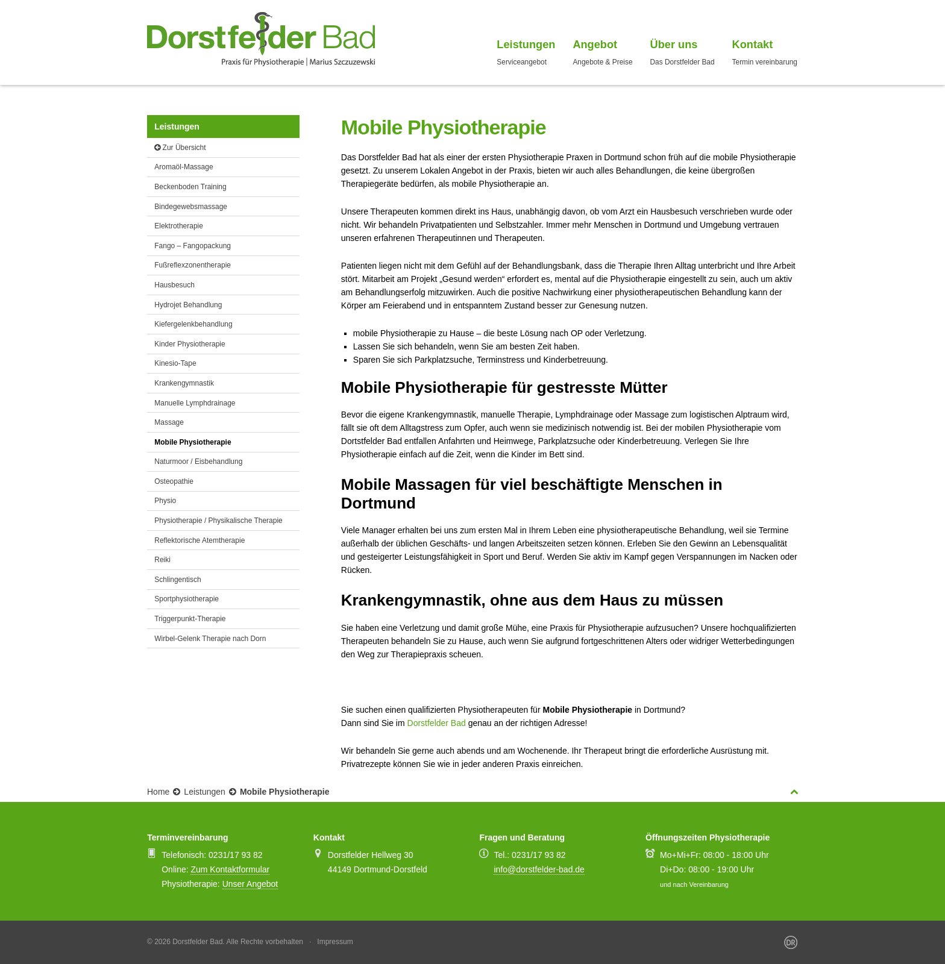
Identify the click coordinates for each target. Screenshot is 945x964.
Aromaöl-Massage (183, 167)
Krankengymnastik (184, 383)
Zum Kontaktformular (229, 869)
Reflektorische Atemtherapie (199, 540)
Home (158, 792)
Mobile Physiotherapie (192, 442)
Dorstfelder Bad (436, 723)
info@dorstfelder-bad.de (539, 869)
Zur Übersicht (180, 147)
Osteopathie (173, 481)
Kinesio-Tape (175, 363)
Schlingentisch (177, 579)
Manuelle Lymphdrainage (194, 403)
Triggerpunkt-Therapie (189, 619)
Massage (169, 422)
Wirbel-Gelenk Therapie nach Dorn (210, 638)
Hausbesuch (174, 285)
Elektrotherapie (178, 226)
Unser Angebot (250, 884)
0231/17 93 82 (236, 855)
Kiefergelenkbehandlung (193, 324)
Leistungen (204, 792)
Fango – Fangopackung (192, 246)
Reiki (162, 560)
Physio (165, 500)
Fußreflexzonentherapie (192, 265)
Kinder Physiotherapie (189, 344)
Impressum (335, 941)
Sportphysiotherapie (186, 599)
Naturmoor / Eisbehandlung (198, 461)
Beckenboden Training (190, 187)
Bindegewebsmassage (190, 206)
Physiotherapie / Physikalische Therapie (218, 520)
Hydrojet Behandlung (188, 305)
